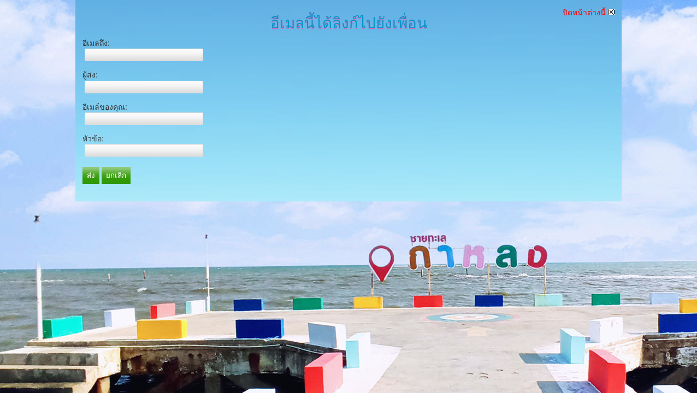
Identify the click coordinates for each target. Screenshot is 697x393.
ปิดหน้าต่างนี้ (589, 12)
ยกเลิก (116, 175)
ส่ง (91, 175)
